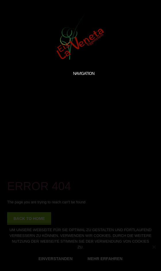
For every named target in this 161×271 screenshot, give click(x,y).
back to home (29, 218)
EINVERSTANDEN (55, 258)
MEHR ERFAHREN (105, 258)
